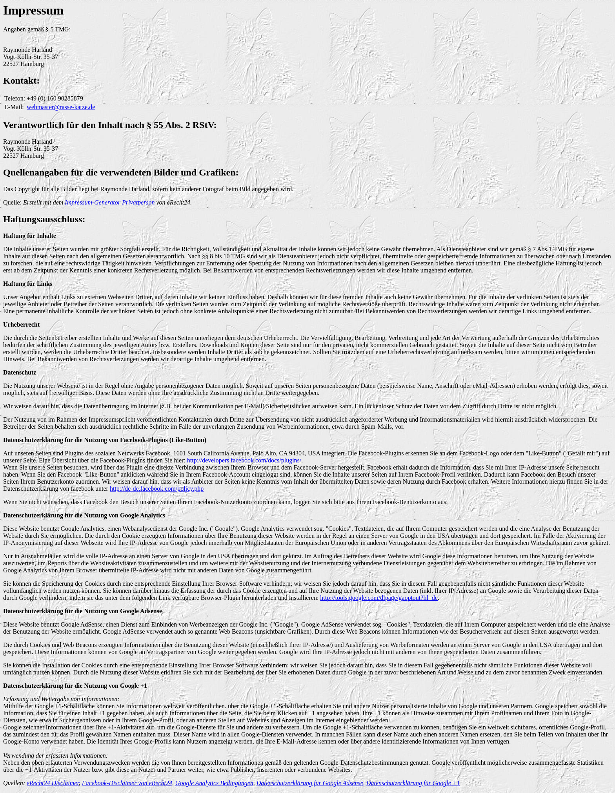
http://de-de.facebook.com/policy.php (157, 488)
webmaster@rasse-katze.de (61, 107)
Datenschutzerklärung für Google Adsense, (311, 783)
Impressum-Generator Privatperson (110, 202)
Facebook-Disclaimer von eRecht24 (127, 783)
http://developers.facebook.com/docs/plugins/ (244, 460)
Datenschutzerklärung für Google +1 (413, 783)
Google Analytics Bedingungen (214, 783)
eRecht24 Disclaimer (53, 783)
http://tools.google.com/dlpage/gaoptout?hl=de (379, 597)
